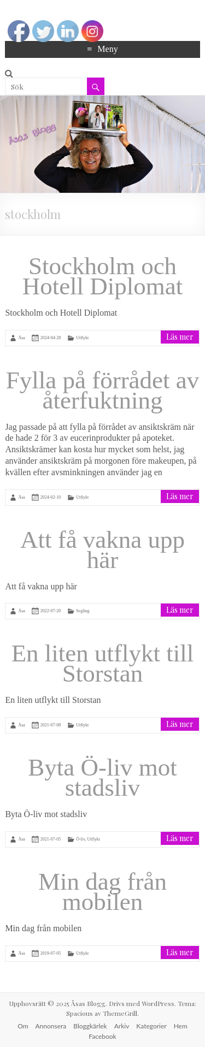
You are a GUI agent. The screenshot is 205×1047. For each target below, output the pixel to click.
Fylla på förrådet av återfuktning (103, 390)
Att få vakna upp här (102, 549)
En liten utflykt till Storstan (102, 663)
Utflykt (82, 337)
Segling (82, 610)
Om (22, 1026)
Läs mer (180, 337)
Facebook (102, 1036)
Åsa (21, 337)
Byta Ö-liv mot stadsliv (102, 777)
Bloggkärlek (90, 1026)
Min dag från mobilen (102, 891)
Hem (181, 1026)
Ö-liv (80, 839)
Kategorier (151, 1026)
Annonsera (51, 1026)
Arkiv (122, 1026)
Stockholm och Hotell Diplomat (102, 276)
